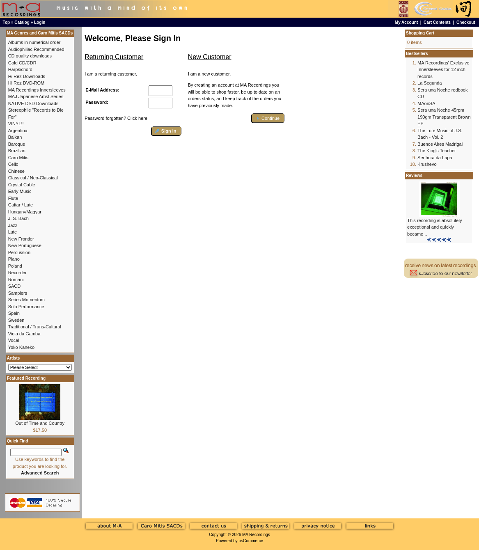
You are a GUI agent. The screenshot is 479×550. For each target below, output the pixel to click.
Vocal (13, 340)
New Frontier (21, 238)
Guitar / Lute (20, 204)
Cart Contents (437, 22)
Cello (13, 164)
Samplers (17, 293)
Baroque (16, 144)
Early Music (20, 191)
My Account (406, 22)
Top (6, 22)
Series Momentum (26, 299)
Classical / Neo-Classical (33, 177)
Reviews (414, 175)
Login (39, 22)
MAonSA (426, 103)
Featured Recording (26, 378)
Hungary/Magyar (24, 211)
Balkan (15, 137)
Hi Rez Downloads (26, 76)
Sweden (16, 320)
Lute (12, 231)
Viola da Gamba (24, 333)
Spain (14, 313)
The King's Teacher (436, 150)
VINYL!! (16, 123)
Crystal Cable (21, 184)
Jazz (13, 225)
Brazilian (16, 150)
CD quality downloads (30, 55)
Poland (15, 266)
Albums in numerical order (34, 42)
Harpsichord (20, 69)
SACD (14, 286)
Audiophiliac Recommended (36, 49)
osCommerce (251, 541)
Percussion (19, 252)
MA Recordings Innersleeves (37, 89)
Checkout (465, 22)
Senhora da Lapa (434, 157)
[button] (166, 131)
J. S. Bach (18, 218)
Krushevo (426, 164)
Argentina (18, 130)
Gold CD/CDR (22, 62)
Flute (13, 198)
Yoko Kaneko (21, 347)
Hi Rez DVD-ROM (26, 82)
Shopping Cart (420, 33)
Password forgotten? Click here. (117, 118)
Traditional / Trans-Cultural (34, 326)
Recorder (17, 272)
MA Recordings (256, 534)
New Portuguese (24, 245)
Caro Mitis (18, 157)
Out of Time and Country (39, 423)
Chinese (16, 171)
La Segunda (429, 82)
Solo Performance (26, 306)
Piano (14, 259)
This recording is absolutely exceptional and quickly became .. (434, 227)
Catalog (22, 22)
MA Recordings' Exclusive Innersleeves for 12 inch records (443, 69)
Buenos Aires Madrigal (440, 144)
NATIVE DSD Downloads (33, 103)
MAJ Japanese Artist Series (36, 96)
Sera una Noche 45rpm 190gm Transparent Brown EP (444, 117)
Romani (16, 279)
